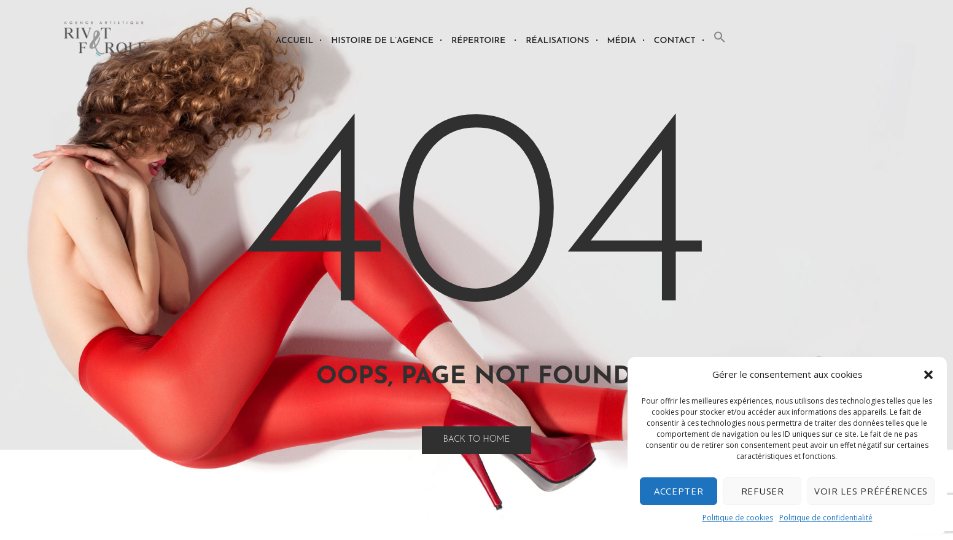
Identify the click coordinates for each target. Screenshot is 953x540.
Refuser (762, 491)
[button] (928, 375)
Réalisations (557, 40)
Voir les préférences (871, 491)
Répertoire (478, 40)
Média (621, 40)
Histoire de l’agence (382, 40)
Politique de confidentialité (826, 517)
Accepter (679, 491)
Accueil (294, 40)
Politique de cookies (737, 517)
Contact (675, 40)
